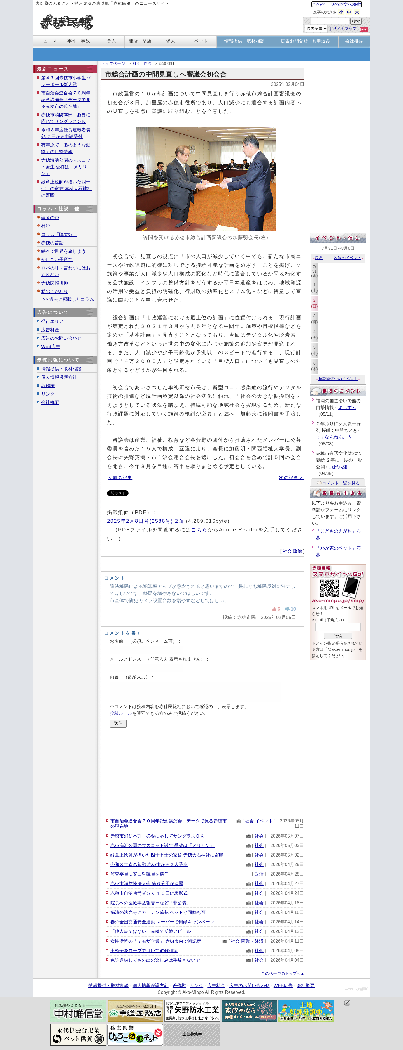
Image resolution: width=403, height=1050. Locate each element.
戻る (317, 258)
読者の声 (50, 217)
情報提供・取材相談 (61, 368)
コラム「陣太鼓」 (59, 234)
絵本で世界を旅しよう (63, 251)
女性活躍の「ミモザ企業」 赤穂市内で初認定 (155, 941)
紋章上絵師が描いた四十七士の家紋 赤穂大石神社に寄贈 (166, 855)
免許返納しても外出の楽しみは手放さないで (155, 960)
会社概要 (50, 402)
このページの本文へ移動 (336, 4)
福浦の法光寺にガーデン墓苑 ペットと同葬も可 (158, 912)
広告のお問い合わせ (61, 338)
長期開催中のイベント (338, 379)
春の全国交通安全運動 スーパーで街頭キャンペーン (162, 921)
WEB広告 (50, 346)
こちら (199, 530)
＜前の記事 (120, 477)
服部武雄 (338, 466)
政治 (147, 63)
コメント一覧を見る (338, 483)
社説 (45, 226)
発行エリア (52, 321)
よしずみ (347, 407)
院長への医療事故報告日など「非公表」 (150, 902)
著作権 (48, 385)
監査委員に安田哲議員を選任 (139, 874)
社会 (137, 63)
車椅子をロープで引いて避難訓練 (144, 950)
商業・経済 (252, 941)
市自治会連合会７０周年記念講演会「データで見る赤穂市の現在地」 (65, 100)
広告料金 (50, 329)
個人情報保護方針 (59, 377)
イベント (264, 821)
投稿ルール (121, 713)
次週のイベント (349, 258)
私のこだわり (54, 291)
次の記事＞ (291, 477)
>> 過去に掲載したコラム (68, 299)
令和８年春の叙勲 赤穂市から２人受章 (149, 864)
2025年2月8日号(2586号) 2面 (145, 521)
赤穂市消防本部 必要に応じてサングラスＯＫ (157, 836)
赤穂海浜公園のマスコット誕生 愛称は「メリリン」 (162, 845)
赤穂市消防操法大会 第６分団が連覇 (146, 883)
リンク (48, 394)
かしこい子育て (57, 259)
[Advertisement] (202, 776)
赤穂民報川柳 (54, 283)
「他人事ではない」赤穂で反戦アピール (150, 931)
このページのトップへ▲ (282, 973)
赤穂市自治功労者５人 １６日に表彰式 (149, 893)
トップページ (113, 63)
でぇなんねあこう (334, 437)
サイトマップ (344, 28)
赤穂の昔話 (52, 242)
